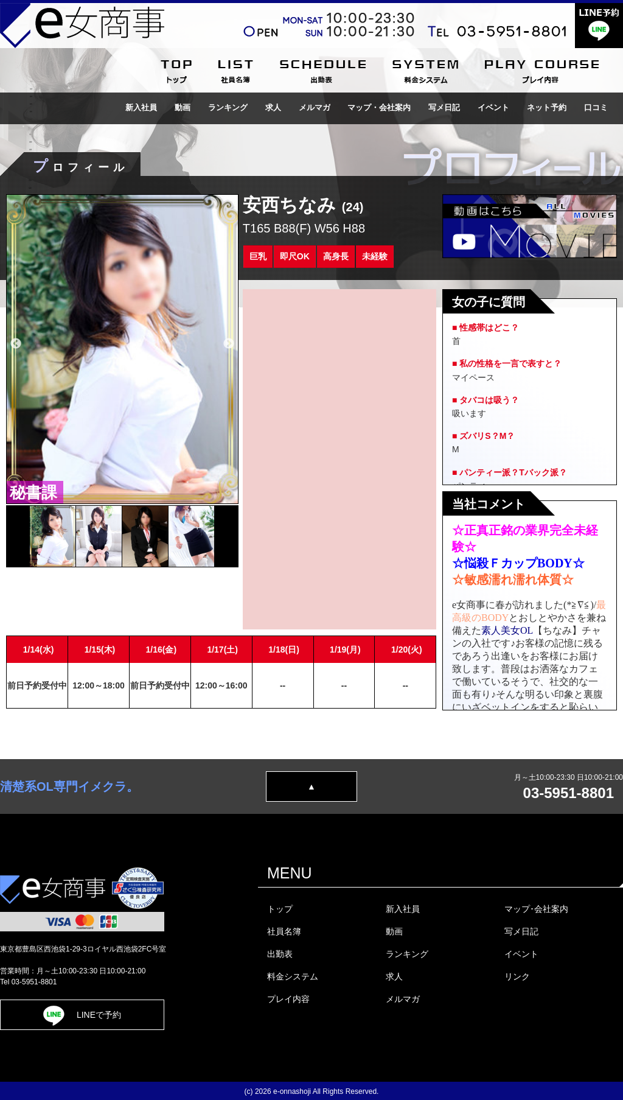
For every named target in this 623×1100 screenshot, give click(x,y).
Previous (16, 344)
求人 (273, 107)
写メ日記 (444, 107)
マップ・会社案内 (379, 107)
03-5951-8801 (568, 793)
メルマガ (314, 107)
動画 (182, 107)
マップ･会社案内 (536, 909)
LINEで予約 (82, 1014)
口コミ (596, 107)
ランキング (228, 107)
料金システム (292, 976)
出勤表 (280, 954)
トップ (280, 909)
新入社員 (141, 107)
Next (229, 344)
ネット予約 (546, 107)
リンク (517, 976)
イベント (493, 107)
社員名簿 (284, 931)
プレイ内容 (288, 999)
